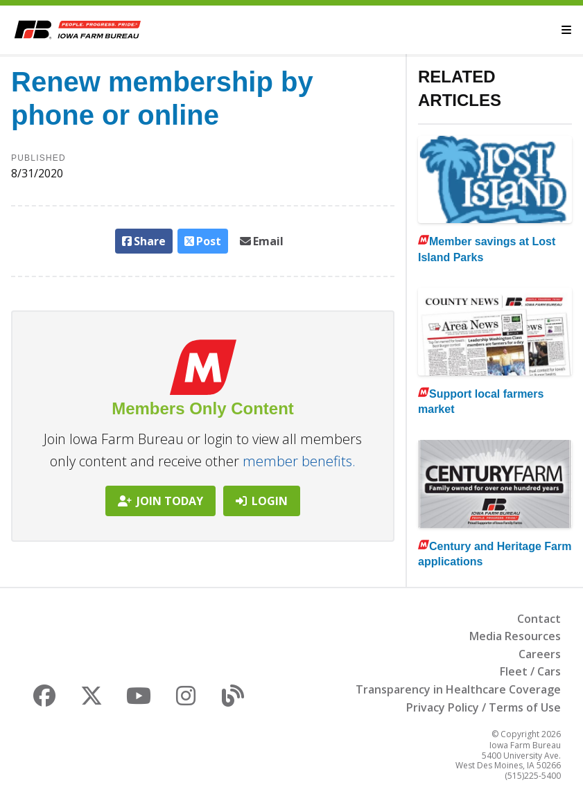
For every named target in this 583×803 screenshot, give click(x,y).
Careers (540, 654)
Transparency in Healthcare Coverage (458, 689)
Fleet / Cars (530, 671)
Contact (539, 618)
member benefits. (299, 461)
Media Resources (515, 636)
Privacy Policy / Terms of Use (483, 707)
